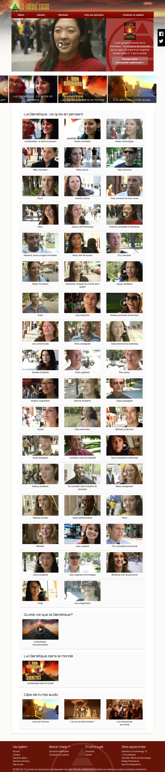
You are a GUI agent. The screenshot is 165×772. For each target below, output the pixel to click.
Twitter (88, 755)
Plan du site (18, 764)
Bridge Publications (130, 761)
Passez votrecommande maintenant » (130, 61)
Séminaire (63, 15)
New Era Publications (131, 764)
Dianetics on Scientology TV (134, 751)
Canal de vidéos (20, 758)
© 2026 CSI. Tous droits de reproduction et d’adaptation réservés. (42, 769)
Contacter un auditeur (133, 15)
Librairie (41, 15)
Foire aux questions (93, 15)
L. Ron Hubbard (129, 755)
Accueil (16, 751)
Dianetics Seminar (21, 761)
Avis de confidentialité (84, 769)
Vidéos (21, 15)
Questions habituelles (59, 751)
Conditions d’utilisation (135, 769)
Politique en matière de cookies (109, 769)
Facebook (89, 751)
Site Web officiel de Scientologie (136, 758)
